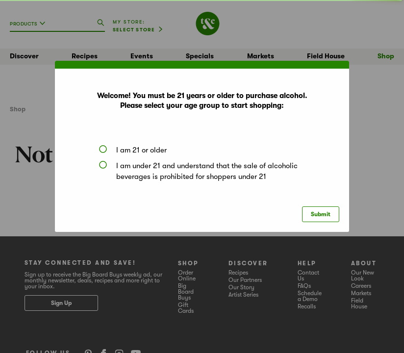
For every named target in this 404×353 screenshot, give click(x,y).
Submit (320, 214)
